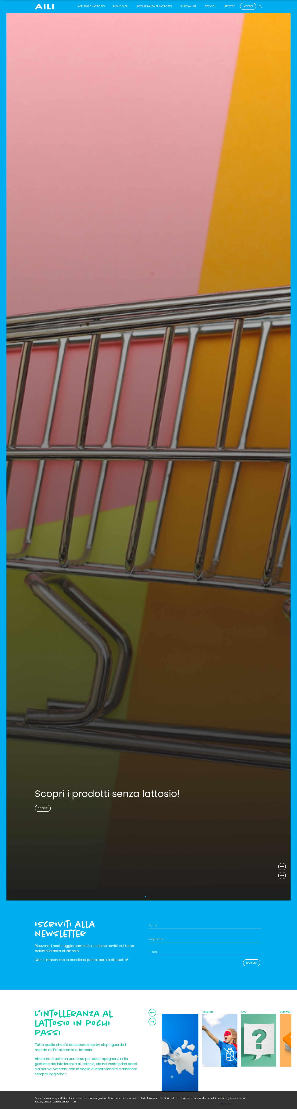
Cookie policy (61, 1101)
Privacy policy (43, 1101)
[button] (145, 896)
